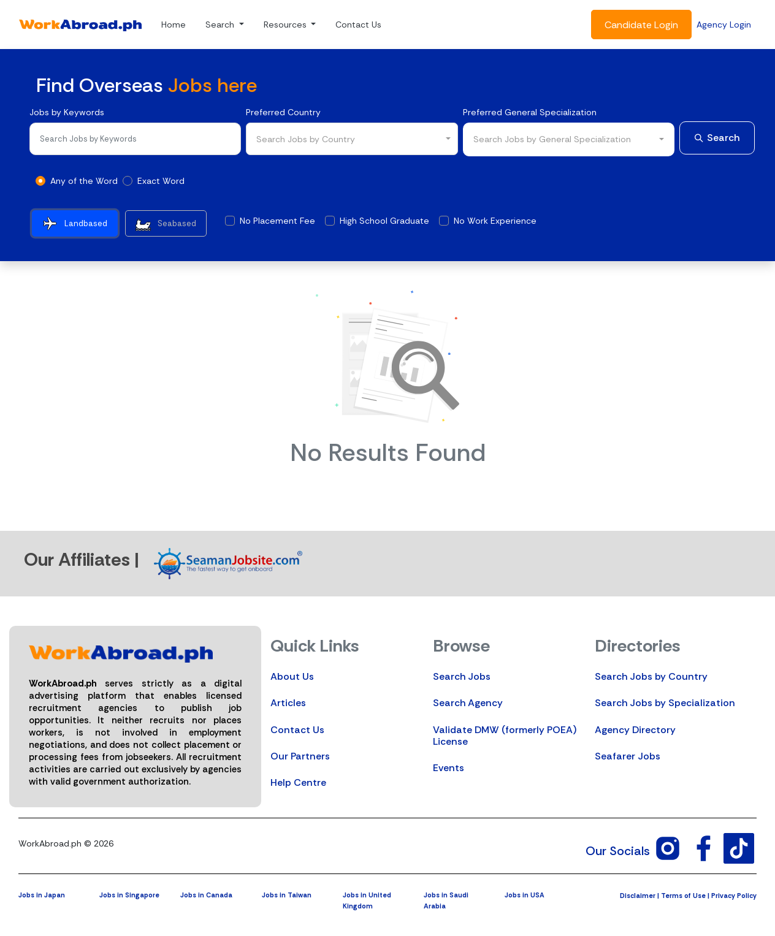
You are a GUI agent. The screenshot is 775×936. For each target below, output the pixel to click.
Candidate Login (641, 24)
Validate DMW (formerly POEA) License (504, 735)
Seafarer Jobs (627, 756)
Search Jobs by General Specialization (552, 139)
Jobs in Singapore (129, 895)
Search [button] (221, 24)
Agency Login (724, 24)
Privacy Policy (734, 895)
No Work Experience (495, 220)
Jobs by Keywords (66, 112)
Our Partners (300, 756)
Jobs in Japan (41, 895)
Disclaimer (637, 895)
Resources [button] (286, 24)
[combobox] (351, 139)
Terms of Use (683, 895)
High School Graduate (384, 220)
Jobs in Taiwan (286, 895)
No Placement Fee (277, 220)
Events (448, 767)
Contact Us (358, 24)
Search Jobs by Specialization (665, 702)
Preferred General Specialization (530, 112)
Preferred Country (283, 112)
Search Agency (468, 702)
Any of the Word (84, 180)
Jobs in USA (524, 895)
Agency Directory (635, 729)
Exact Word (161, 180)
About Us (292, 676)
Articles (288, 702)
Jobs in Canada (206, 895)
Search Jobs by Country (651, 676)
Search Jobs (462, 676)
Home (173, 24)
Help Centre (298, 782)
